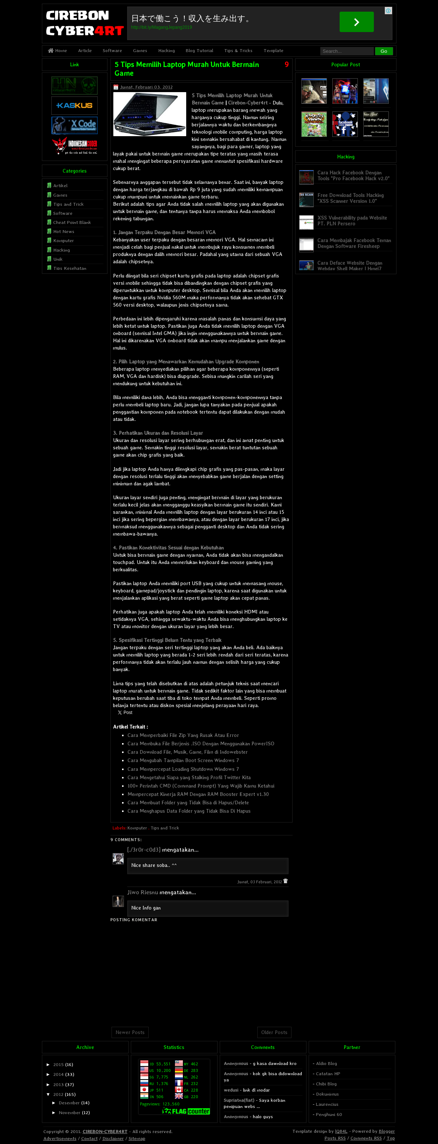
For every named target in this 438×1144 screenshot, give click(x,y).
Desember (69, 1102)
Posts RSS (335, 1138)
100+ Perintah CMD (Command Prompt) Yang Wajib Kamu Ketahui (201, 786)
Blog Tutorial (199, 50)
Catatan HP (328, 1073)
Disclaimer (113, 1138)
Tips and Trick (164, 828)
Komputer (137, 828)
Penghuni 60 (329, 1114)
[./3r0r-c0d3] (144, 849)
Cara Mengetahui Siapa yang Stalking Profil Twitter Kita (189, 777)
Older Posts (274, 1032)
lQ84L (341, 1131)
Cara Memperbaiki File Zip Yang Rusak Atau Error (183, 735)
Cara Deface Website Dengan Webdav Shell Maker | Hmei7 (349, 265)
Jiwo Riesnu (142, 892)
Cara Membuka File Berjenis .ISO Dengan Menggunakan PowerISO (201, 743)
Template (273, 50)
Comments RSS (366, 1138)
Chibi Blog (326, 1083)
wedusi (231, 1090)
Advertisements (60, 1138)
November (70, 1112)
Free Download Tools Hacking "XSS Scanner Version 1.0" (350, 198)
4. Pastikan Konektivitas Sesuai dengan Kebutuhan (168, 548)
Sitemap (137, 1138)
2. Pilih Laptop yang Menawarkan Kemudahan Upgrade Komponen (186, 361)
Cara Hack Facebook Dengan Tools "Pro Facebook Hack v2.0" (353, 175)
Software (112, 50)
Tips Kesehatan (69, 268)
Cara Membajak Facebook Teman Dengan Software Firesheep (354, 243)
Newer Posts (130, 1032)
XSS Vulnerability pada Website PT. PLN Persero (352, 220)
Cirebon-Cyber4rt (247, 103)
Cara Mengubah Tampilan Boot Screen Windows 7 (183, 760)
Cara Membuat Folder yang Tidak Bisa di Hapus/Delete (188, 802)
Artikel (60, 185)
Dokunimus (327, 1094)
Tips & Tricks (238, 50)
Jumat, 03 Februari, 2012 (260, 882)
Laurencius (327, 1104)
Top (391, 1138)
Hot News (63, 231)
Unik (58, 259)
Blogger (387, 1131)
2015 (58, 1064)
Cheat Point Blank (72, 222)
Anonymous (236, 1063)
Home (57, 50)
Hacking (166, 50)
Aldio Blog (326, 1063)
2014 (58, 1074)
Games (140, 50)
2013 (58, 1084)
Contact (89, 1138)
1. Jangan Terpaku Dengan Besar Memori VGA (164, 232)
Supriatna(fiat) (239, 1100)
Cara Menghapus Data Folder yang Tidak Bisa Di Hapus (189, 811)
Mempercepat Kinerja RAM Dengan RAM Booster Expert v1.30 (198, 794)
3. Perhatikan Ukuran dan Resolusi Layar (158, 433)
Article (85, 50)
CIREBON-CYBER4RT (105, 1131)
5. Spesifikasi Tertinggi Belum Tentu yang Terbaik (167, 640)
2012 (58, 1094)
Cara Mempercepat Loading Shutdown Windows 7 (183, 769)
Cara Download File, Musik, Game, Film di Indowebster (188, 752)
